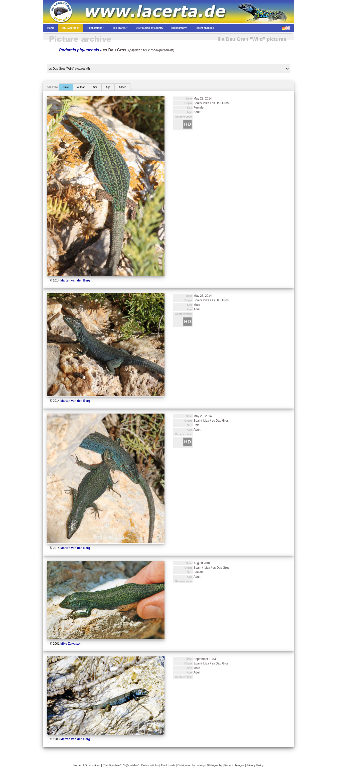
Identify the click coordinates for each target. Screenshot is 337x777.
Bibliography (214, 765)
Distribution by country (191, 765)
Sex (95, 87)
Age (108, 87)
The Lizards (168, 765)
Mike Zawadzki (70, 643)
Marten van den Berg (75, 280)
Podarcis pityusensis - (92, 50)
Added (122, 87)
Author (80, 87)
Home (77, 765)
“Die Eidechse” (112, 765)
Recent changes (234, 765)
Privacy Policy (255, 765)
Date (66, 87)
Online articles (150, 765)
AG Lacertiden (91, 765)
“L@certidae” (131, 765)
